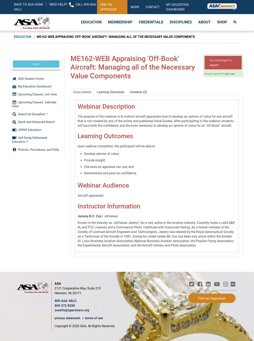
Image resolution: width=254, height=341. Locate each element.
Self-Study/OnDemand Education (29, 140)
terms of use (94, 318)
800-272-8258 (65, 305)
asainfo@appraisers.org (72, 310)
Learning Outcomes (110, 92)
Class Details (82, 92)
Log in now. (229, 74)
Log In (36, 64)
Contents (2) (138, 92)
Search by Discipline (30, 114)
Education (91, 22)
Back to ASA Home (28, 4)
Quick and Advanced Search (33, 122)
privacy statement (68, 318)
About (204, 22)
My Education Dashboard (177, 7)
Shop (222, 22)
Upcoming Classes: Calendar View (34, 104)
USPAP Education (26, 130)
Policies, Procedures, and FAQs (35, 149)
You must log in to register (221, 63)
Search (235, 22)
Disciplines (181, 22)
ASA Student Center (28, 78)
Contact (153, 7)
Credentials (151, 22)
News (135, 7)
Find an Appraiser (108, 7)
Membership (120, 22)
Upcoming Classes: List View (34, 94)
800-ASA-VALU (66, 301)
